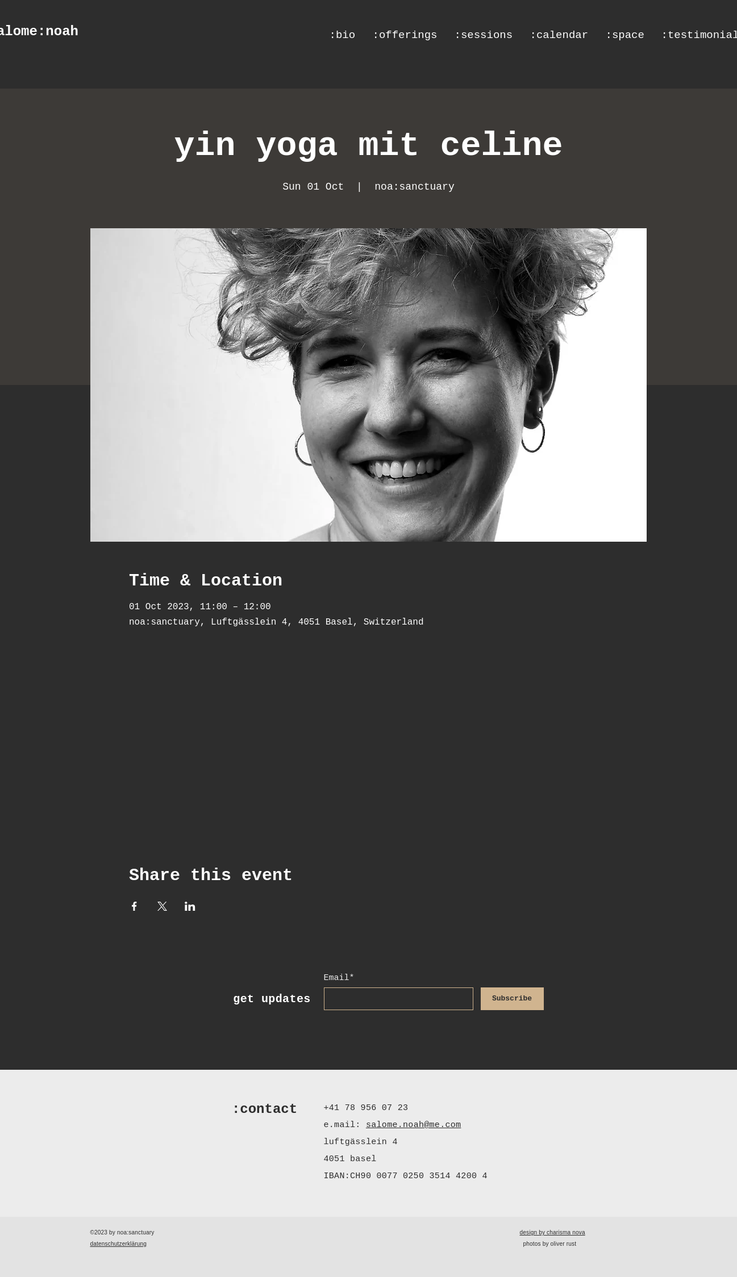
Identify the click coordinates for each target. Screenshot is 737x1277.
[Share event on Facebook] (134, 906)
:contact (264, 1109)
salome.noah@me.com (413, 1125)
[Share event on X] (162, 906)
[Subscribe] (512, 998)
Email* (339, 978)
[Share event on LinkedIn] (190, 906)
